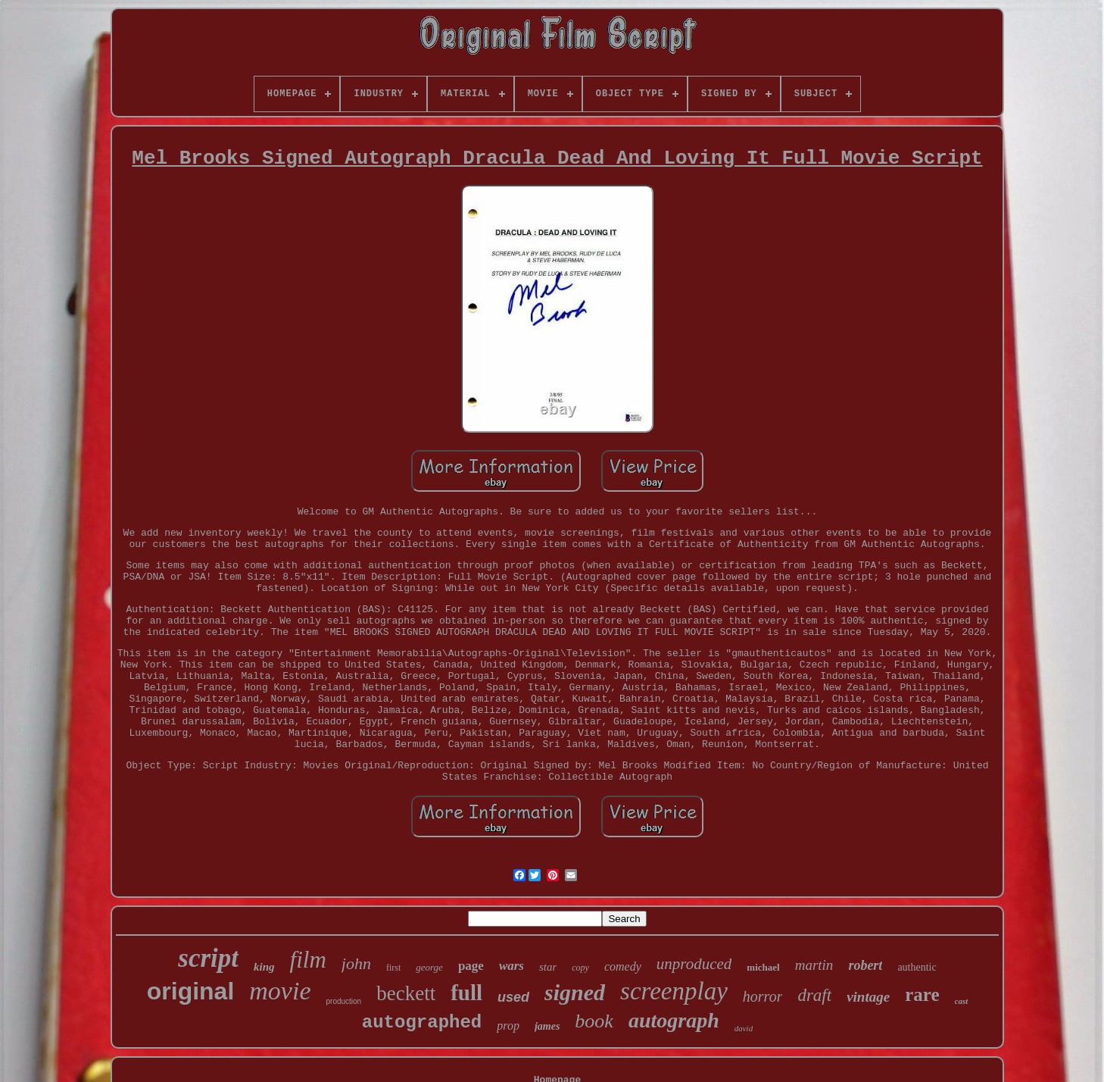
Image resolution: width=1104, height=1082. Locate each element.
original (191, 991)
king (264, 967)
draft (814, 995)
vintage (868, 997)
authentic (916, 967)
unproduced (694, 964)
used (513, 997)
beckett (405, 993)
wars (511, 965)
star (548, 967)
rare (922, 994)
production (343, 1001)
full (466, 992)
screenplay (674, 991)
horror (763, 996)
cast (961, 1000)
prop (508, 1025)
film (308, 959)
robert (865, 965)
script (208, 958)
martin (814, 965)
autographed (422, 1022)
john (356, 963)
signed (574, 992)
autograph (673, 1020)
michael (763, 967)
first (393, 967)
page (471, 965)
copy (580, 967)
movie (279, 991)
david (743, 1028)
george (429, 967)
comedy (622, 966)
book (594, 1021)
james (547, 1026)
